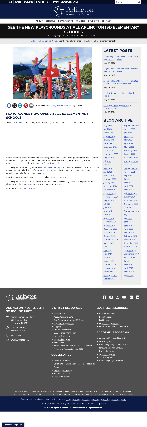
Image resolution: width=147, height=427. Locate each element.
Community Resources (64, 329)
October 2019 (130, 250)
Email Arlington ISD (20, 345)
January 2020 (129, 239)
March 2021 (129, 189)
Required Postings (62, 345)
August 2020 (129, 214)
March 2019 (129, 271)
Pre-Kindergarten (106, 356)
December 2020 (131, 200)
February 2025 (110, 179)
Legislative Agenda (62, 382)
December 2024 (110, 186)
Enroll (18, 2)
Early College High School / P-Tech (114, 350)
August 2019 (129, 257)
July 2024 (107, 204)
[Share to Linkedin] (20, 105)
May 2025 (108, 168)
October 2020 (130, 207)
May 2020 (128, 225)
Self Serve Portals (69, 2)
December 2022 (110, 271)
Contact (106, 21)
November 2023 (110, 232)
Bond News (50, 105)
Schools (50, 21)
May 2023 (108, 254)
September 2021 (131, 168)
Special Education (107, 359)
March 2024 (109, 218)
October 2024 (109, 193)
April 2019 (128, 268)
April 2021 (128, 186)
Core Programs (105, 347)
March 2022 (129, 147)
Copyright (58, 332)
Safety (56, 2)
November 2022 (110, 275)
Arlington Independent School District (68, 413)
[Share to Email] (31, 105)
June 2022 (128, 136)
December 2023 (110, 229)
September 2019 (131, 254)
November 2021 (131, 161)
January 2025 (109, 182)
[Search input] (126, 2)
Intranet (40, 2)
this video (19, 122)
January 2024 (109, 225)
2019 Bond (30, 188)
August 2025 (109, 157)
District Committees (63, 375)
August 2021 (129, 172)
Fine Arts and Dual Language (111, 353)
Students (93, 21)
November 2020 (131, 204)
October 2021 (130, 165)
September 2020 (131, 211)
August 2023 (109, 243)
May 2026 (108, 125)
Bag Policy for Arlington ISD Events (69, 325)
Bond (9, 2)
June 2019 (128, 261)
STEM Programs (106, 363)
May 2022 (128, 140)
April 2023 (108, 257)
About (39, 21)
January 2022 (129, 154)
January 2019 (129, 275)
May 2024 (108, 211)
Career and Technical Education (113, 343)
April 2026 (108, 129)
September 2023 (111, 239)
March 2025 (109, 175)
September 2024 (111, 197)
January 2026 (109, 140)
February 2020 (130, 236)
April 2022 (128, 143)
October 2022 (109, 279)
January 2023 (109, 268)
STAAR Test (59, 348)
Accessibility (59, 319)
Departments (65, 21)
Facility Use (104, 325)
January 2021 (129, 197)
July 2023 (107, 246)
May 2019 (128, 264)
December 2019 (131, 243)
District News (62, 105)
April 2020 (128, 229)
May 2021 (128, 182)
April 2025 (108, 172)
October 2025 (109, 150)
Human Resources (62, 341)
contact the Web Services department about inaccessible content (96, 405)
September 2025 (111, 154)
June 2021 (128, 179)
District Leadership (62, 335)
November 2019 (131, 246)
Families (80, 21)
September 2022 (131, 125)
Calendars (28, 2)
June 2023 (108, 250)
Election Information (63, 379)
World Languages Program (111, 366)
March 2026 (109, 132)
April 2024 (108, 214)
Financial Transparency (109, 329)
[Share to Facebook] (9, 105)
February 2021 (130, 193)
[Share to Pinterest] (25, 105)
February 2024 (110, 222)
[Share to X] (14, 105)
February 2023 (110, 264)
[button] (139, 2)
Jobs (48, 2)
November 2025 (110, 147)
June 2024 (108, 207)
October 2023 (109, 236)
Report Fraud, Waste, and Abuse (113, 332)
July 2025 (107, 161)
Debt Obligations (106, 322)
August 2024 (109, 200)
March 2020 (129, 232)
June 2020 (128, 222)
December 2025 (110, 143)
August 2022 (129, 129)
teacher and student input (50, 167)
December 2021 (131, 157)
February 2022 (130, 150)
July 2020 (128, 218)
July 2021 (128, 175)
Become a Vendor (107, 319)
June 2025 (108, 165)
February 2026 (110, 136)
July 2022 (128, 132)
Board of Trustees (62, 366)
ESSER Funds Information (65, 338)
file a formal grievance (63, 409)
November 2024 (110, 189)
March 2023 (109, 261)
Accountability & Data (63, 322)
